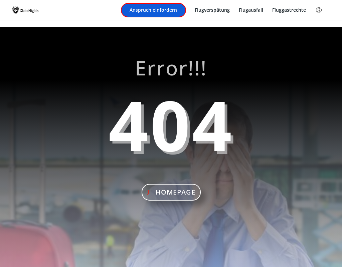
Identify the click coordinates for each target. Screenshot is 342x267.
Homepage (175, 192)
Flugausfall (251, 10)
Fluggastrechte (289, 10)
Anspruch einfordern (153, 10)
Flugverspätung (212, 10)
